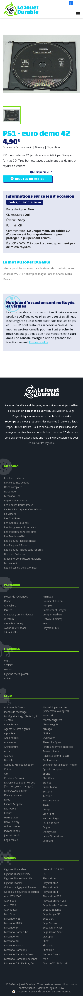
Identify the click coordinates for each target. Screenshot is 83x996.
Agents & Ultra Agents (17, 729)
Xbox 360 (48, 945)
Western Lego (51, 818)
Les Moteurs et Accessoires (20, 531)
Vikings (47, 809)
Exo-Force (10, 808)
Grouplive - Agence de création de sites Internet (43, 991)
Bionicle (8, 760)
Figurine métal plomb (16, 674)
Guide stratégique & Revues (20, 887)
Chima (7, 769)
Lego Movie (11, 840)
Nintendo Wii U (12, 941)
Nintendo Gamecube (16, 932)
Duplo (46, 827)
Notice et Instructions (16, 482)
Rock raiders (50, 760)
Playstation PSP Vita (54, 900)
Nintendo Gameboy (15, 950)
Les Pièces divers (14, 478)
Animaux (48, 596)
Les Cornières (12, 518)
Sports (46, 773)
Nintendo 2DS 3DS (54, 869)
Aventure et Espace (15, 628)
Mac (45, 959)
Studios (47, 782)
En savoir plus (38, 342)
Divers (7, 601)
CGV (61, 988)
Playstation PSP (52, 896)
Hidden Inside (12, 826)
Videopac (48, 936)
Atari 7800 (10, 905)
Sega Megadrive (52, 909)
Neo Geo (9, 914)
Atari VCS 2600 (12, 896)
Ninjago (47, 729)
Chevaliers (10, 605)
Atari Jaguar (11, 909)
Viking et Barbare (52, 614)
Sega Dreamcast (52, 927)
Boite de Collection (15, 554)
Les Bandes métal (14, 536)
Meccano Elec (12, 496)
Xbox (45, 941)
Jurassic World (12, 835)
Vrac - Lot (48, 814)
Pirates (8, 610)
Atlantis (8, 755)
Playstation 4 (50, 891)
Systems (48, 791)
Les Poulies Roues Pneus (18, 505)
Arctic (7, 751)
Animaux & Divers (14, 707)
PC (44, 874)
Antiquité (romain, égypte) (19, 614)
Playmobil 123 (51, 628)
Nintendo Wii (11, 936)
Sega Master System (55, 905)
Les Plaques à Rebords (17, 545)
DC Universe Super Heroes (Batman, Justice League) (19, 784)
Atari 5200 (10, 900)
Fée (45, 623)
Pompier (48, 605)
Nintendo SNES (13, 923)
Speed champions (53, 769)
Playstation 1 (50, 878)
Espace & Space (13, 804)
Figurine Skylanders (15, 869)
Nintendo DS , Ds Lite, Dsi (19, 963)
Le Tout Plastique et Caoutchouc (23, 509)
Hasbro (8, 669)
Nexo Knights (50, 724)
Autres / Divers (51, 954)
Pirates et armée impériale (58, 746)
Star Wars (48, 778)
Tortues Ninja (51, 800)
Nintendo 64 (11, 927)
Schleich (8, 665)
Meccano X (10, 563)
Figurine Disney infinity (17, 874)
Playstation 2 (50, 882)
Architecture (11, 746)
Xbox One (48, 950)
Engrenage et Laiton (16, 500)
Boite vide (10, 491)
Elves (7, 799)
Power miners (51, 751)
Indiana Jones (12, 831)
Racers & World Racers (56, 755)
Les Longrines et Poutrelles (20, 527)
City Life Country (13, 623)
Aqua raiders (11, 737)
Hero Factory (11, 822)
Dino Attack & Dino (15, 790)
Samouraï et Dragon (55, 610)
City (6, 773)
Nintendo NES (12, 918)
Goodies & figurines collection (21, 891)
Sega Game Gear (52, 932)
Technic (47, 796)
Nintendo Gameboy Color (19, 954)
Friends (8, 813)
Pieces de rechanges (16, 596)
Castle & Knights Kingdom (19, 764)
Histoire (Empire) (52, 619)
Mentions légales (47, 988)
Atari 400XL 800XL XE (55, 963)
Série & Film (11, 632)
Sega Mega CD (51, 914)
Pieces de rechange (15, 712)
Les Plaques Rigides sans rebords (23, 549)
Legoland (48, 840)
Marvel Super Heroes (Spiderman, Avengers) (56, 709)
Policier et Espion (53, 601)
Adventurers (11, 724)
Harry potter (11, 817)
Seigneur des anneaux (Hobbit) (60, 764)
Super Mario (50, 787)
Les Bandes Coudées (16, 522)
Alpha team (10, 733)
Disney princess (13, 795)
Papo (7, 660)
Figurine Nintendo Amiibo (18, 878)
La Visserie (10, 514)
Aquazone (10, 742)
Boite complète (13, 487)
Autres (8, 678)
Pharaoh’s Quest (52, 742)
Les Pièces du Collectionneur (20, 567)
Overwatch (49, 737)
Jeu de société (51, 823)
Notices (47, 733)
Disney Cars (50, 831)
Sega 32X (48, 918)
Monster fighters (52, 720)
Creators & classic (14, 778)
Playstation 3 (50, 887)
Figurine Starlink (13, 882)
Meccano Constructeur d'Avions (22, 558)
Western (9, 619)
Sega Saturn (50, 923)
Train (46, 805)
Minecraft (48, 715)
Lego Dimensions (53, 836)
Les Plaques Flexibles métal (20, 540)
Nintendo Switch (13, 945)
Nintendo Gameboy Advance (20, 959)
